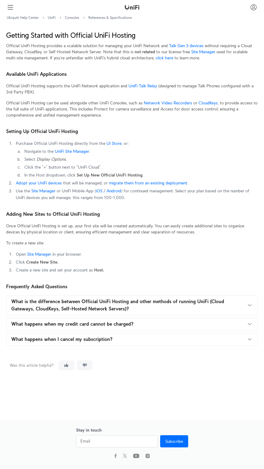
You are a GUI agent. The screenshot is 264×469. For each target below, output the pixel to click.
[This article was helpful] (66, 365)
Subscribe (174, 441)
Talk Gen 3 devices (186, 45)
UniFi (52, 17)
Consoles (72, 17)
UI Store (113, 143)
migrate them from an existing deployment (147, 182)
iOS (99, 190)
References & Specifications (110, 17)
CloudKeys (208, 102)
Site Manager (203, 51)
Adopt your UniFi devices (39, 182)
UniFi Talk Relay (142, 85)
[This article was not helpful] (85, 365)
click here (164, 57)
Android (113, 190)
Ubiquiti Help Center (23, 17)
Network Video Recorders (168, 102)
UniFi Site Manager (71, 151)
